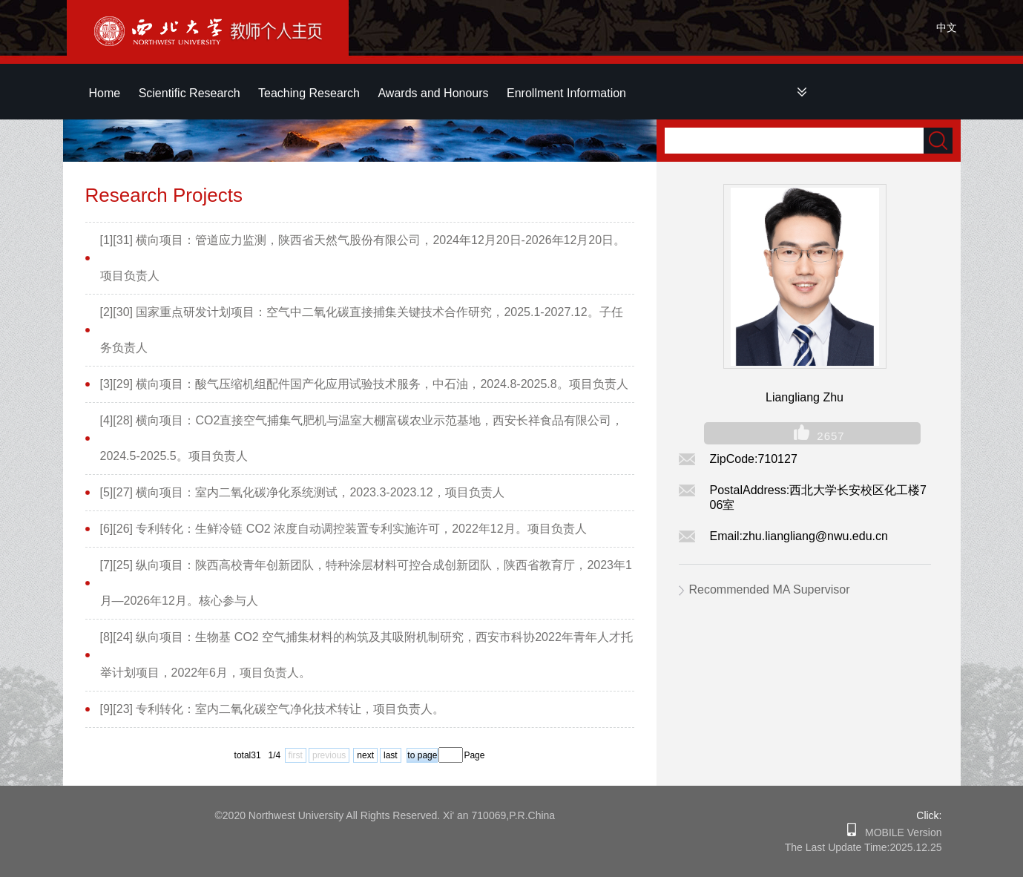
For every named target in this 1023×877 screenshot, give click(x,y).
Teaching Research (309, 93)
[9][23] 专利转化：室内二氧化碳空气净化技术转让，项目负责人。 (272, 709)
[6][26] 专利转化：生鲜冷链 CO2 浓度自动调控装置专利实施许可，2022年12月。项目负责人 (343, 528)
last (391, 755)
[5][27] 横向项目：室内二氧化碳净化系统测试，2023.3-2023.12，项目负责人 (302, 492)
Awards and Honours (433, 93)
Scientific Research (189, 93)
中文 (946, 27)
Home (105, 93)
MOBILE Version (898, 832)
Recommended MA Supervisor (769, 589)
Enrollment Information (566, 93)
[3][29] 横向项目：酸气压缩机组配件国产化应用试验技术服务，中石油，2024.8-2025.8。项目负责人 (364, 384)
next (365, 755)
